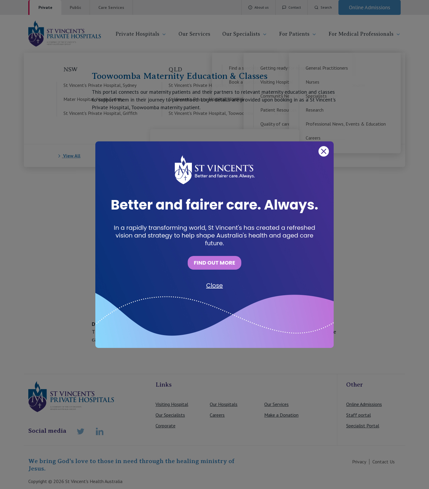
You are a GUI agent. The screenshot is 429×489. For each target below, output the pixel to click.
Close (214, 285)
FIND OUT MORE (214, 262)
